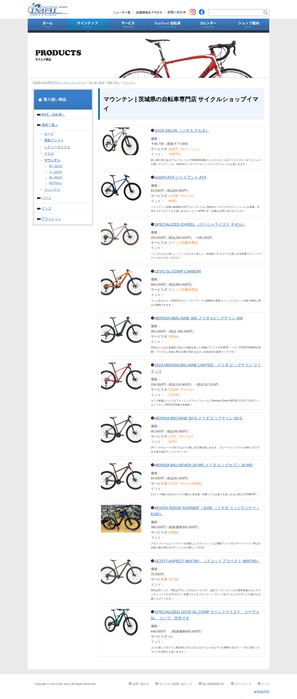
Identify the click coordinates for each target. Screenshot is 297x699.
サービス (128, 26)
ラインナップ (88, 26)
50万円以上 (55, 183)
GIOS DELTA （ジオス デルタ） (182, 130)
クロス (49, 153)
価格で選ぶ (113, 82)
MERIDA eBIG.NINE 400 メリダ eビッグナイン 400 (199, 318)
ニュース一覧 (123, 12)
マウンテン (129, 82)
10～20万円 (55, 166)
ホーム (48, 26)
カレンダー (208, 26)
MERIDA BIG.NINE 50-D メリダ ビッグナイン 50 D (198, 418)
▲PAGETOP (261, 691)
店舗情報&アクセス (149, 12)
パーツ (46, 198)
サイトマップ (243, 683)
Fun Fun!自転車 (168, 26)
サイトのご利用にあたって (175, 683)
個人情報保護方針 (213, 683)
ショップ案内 (249, 26)
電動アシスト (54, 140)
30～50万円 (55, 177)
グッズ (46, 208)
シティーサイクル (57, 147)
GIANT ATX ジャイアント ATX (181, 177)
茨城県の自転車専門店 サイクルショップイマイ (59, 82)
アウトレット (51, 219)
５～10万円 (55, 172)
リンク (265, 683)
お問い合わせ (175, 12)
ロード (49, 134)
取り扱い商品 (96, 82)
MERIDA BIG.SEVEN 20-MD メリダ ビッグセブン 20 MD (204, 465)
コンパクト (52, 189)
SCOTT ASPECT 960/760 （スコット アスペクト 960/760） (207, 561)
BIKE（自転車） (53, 114)
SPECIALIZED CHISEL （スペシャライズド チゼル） (200, 224)
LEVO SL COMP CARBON (178, 271)
